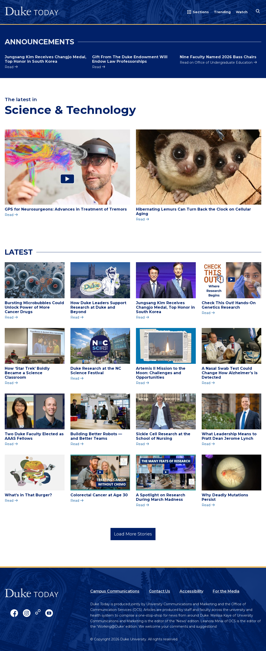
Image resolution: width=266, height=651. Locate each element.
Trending (222, 12)
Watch (242, 12)
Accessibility (191, 591)
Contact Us (159, 591)
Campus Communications (114, 591)
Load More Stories (133, 534)
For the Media (226, 591)
